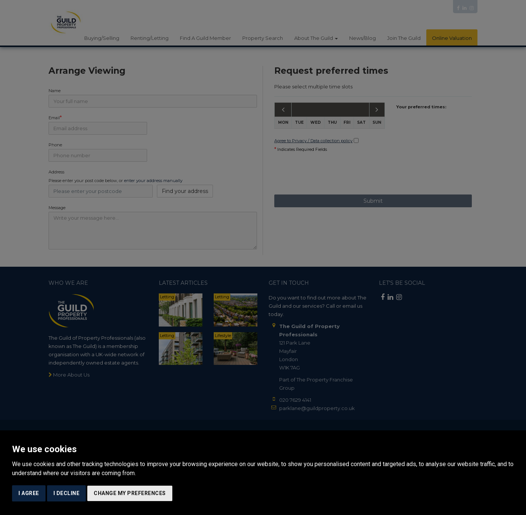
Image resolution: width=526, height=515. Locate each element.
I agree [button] (28, 493)
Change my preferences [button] (130, 493)
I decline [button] (66, 493)
